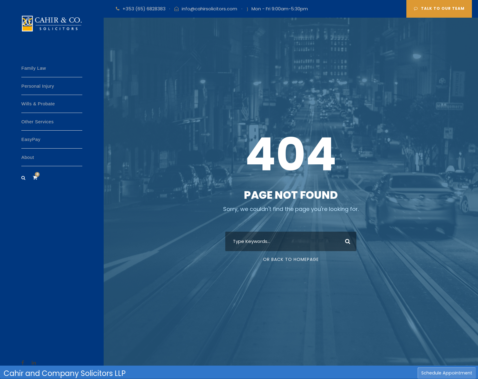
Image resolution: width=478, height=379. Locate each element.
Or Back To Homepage (291, 259)
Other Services (37, 121)
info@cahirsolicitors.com (209, 8)
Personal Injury (37, 86)
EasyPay (31, 139)
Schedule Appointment (446, 373)
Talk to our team (439, 8)
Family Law (33, 68)
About (27, 157)
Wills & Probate (38, 103)
